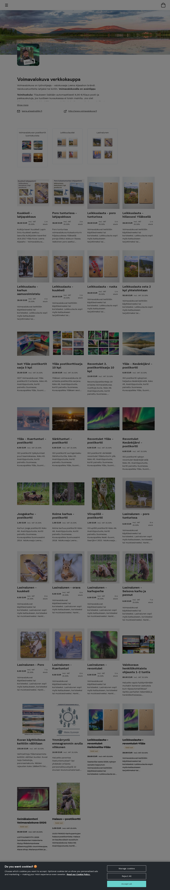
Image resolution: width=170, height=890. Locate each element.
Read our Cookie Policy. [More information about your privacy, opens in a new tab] (78, 877)
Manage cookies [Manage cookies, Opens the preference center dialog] (127, 871)
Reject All (126, 879)
